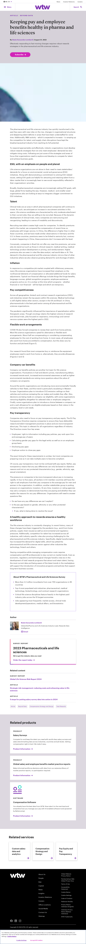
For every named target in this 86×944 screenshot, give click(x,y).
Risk (39, 892)
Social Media (43, 919)
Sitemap (41, 926)
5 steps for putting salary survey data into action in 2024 (34, 699)
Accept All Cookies (36, 940)
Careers (80, 2)
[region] (43, 937)
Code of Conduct (66, 909)
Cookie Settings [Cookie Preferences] (66, 906)
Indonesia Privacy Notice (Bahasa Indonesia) (67, 922)
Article (13, 706)
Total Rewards (61, 706)
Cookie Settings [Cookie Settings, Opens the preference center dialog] (21, 940)
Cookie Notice (65, 902)
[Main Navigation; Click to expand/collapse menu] (7, 7)
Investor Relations (69, 2)
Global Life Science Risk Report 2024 (26, 679)
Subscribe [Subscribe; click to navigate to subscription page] (20, 54)
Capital (41, 896)
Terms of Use (65, 894)
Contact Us (42, 923)
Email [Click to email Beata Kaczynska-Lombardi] (26, 632)
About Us (41, 885)
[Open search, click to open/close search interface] (78, 7)
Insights (41, 904)
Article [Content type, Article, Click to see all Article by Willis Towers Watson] (14, 15)
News (58, 2)
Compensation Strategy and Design (41, 706)
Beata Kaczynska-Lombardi (22, 40)
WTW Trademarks (67, 927)
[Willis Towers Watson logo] (17, 885)
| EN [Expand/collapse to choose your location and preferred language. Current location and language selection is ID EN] (7, 1)
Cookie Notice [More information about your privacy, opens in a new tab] (11, 936)
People (40, 888)
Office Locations (44, 915)
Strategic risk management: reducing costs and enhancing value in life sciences (39, 689)
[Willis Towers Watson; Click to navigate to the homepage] (42, 7)
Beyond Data (22, 706)
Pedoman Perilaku (67, 912)
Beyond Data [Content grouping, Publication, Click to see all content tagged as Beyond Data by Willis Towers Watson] (26, 15)
